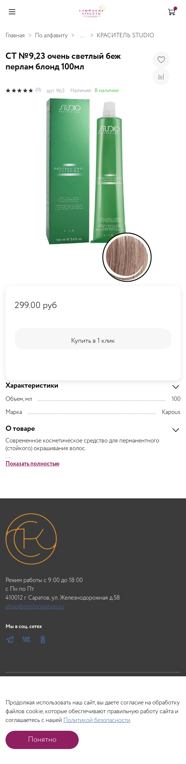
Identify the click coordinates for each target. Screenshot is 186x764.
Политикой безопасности (96, 720)
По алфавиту (51, 35)
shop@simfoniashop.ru (34, 607)
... (82, 36)
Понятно (42, 739)
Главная (15, 35)
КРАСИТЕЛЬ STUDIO (125, 35)
